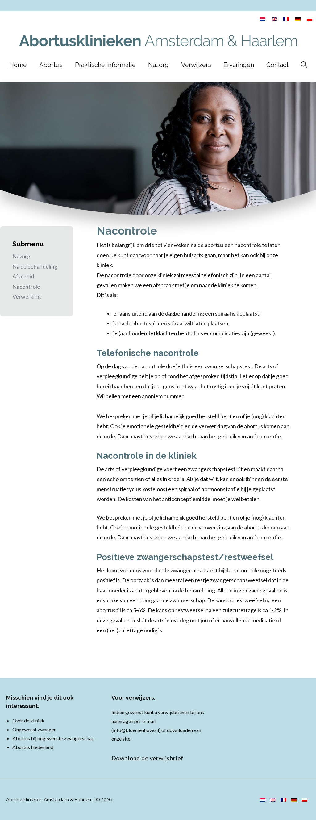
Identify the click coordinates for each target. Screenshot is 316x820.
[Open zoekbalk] (304, 65)
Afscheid (23, 276)
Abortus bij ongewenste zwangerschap (53, 738)
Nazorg (158, 65)
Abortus (51, 65)
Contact (277, 65)
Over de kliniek (28, 720)
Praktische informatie (105, 65)
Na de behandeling (34, 266)
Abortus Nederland (32, 747)
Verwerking (26, 296)
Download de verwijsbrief (147, 758)
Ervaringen (238, 65)
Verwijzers (196, 65)
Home (18, 65)
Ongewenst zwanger (34, 729)
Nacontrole (26, 286)
